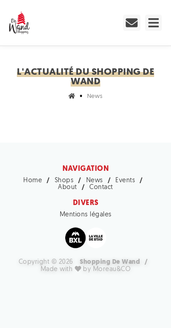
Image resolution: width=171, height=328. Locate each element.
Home (32, 180)
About (67, 187)
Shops (64, 180)
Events (125, 180)
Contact (101, 187)
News (94, 180)
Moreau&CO (112, 269)
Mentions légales (86, 214)
